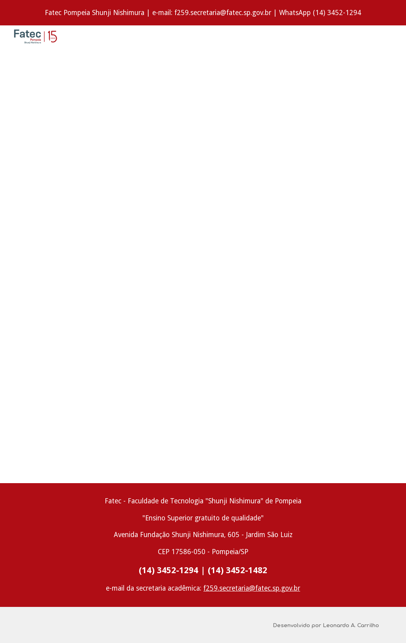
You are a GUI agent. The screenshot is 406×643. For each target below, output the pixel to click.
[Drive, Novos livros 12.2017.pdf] (203, 256)
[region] (203, 12)
